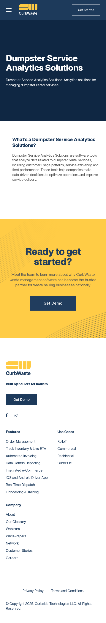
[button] (9, 10)
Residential (65, 456)
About (10, 514)
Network (12, 543)
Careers (12, 558)
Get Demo (53, 304)
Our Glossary (16, 522)
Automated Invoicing (21, 456)
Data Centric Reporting (23, 463)
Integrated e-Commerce (24, 470)
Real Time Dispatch (20, 485)
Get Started (86, 10)
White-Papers (16, 536)
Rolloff (62, 441)
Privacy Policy (33, 591)
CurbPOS (64, 463)
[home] (28, 10)
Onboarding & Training (22, 492)
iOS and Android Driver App (27, 478)
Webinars (13, 529)
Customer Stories (19, 551)
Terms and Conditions (67, 591)
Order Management (20, 441)
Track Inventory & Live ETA (26, 449)
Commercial (66, 449)
